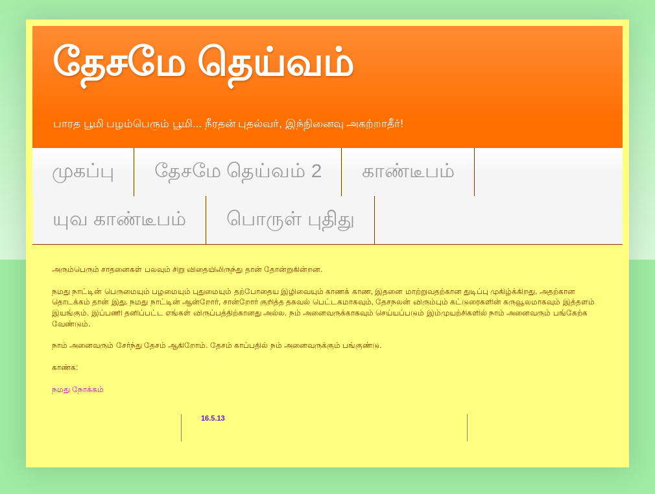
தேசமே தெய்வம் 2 (238, 170)
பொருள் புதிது (290, 218)
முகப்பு (83, 170)
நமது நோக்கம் (78, 389)
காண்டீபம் (408, 170)
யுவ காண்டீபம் (119, 218)
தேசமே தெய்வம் (202, 62)
